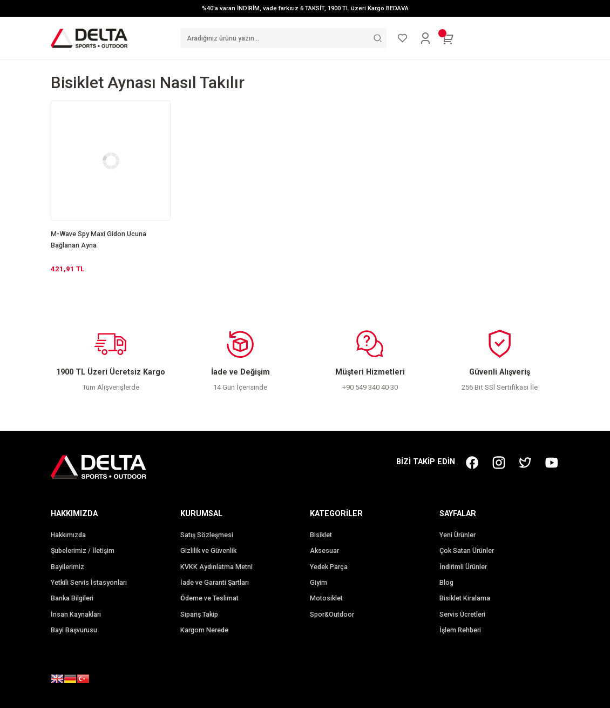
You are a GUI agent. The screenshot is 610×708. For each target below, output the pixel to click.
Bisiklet (321, 535)
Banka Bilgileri (72, 598)
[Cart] (448, 38)
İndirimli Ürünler (463, 567)
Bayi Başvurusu (74, 630)
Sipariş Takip (199, 614)
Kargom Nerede (204, 630)
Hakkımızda (68, 535)
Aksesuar (324, 551)
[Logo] (89, 38)
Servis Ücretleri (462, 614)
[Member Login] (425, 38)
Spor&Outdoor (332, 614)
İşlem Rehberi (460, 630)
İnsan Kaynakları (76, 614)
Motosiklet (326, 598)
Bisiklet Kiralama (464, 598)
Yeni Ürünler (457, 535)
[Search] (283, 38)
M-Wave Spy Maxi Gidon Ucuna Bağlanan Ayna (98, 239)
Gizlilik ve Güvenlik (208, 551)
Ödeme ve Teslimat (209, 598)
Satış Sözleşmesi (206, 535)
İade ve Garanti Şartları (214, 582)
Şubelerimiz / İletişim (82, 551)
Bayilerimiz (67, 567)
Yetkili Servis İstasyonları (89, 582)
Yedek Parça (329, 567)
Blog (446, 582)
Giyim (318, 582)
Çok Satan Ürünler (466, 551)
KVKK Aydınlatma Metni (216, 567)
